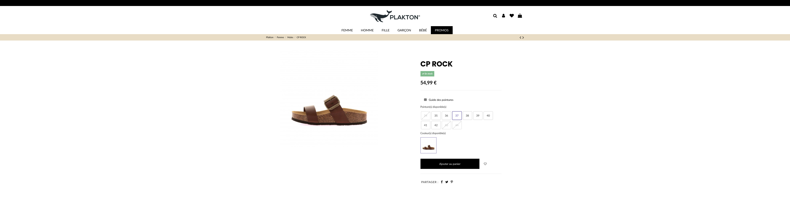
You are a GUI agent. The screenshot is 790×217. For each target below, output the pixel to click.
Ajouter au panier (449, 163)
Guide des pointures (438, 99)
